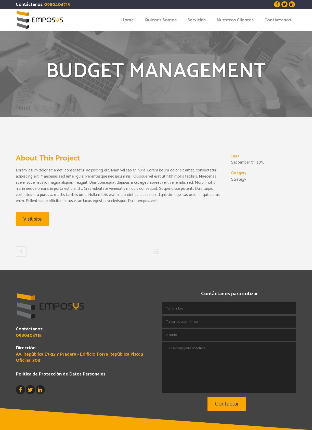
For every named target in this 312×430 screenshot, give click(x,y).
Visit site (32, 219)
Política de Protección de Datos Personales (60, 374)
